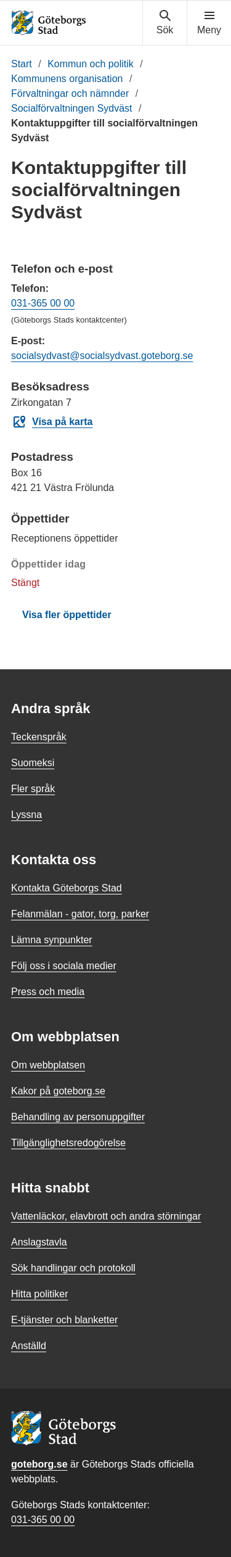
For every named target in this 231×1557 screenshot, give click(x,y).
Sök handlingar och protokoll (73, 1268)
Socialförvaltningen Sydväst (71, 108)
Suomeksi (32, 763)
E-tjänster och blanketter (64, 1320)
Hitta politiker (39, 1294)
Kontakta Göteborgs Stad (66, 888)
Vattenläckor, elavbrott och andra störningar (106, 1216)
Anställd (28, 1345)
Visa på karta (52, 422)
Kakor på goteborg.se (58, 1091)
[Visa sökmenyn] (165, 23)
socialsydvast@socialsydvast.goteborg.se (102, 355)
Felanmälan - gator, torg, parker (80, 914)
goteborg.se (39, 1464)
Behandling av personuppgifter (78, 1117)
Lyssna (26, 814)
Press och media (47, 991)
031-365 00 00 (43, 303)
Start (21, 64)
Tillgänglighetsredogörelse (68, 1143)
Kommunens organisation (67, 78)
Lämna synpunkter (51, 940)
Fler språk (33, 788)
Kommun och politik (90, 64)
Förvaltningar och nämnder (70, 93)
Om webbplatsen (48, 1065)
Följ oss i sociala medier (63, 965)
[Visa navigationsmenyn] (209, 23)
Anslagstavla (39, 1242)
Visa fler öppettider (66, 614)
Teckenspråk (39, 737)
